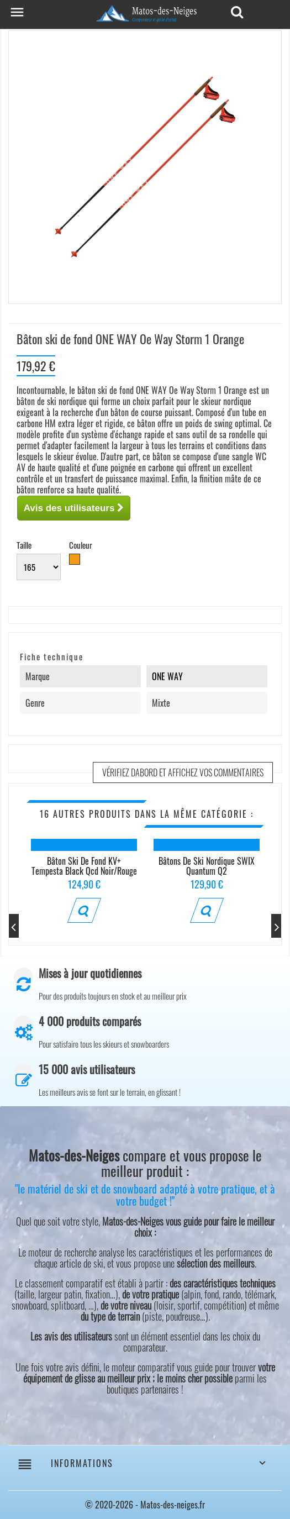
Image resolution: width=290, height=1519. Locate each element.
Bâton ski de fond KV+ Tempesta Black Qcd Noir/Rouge (84, 865)
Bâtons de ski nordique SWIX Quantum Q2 (207, 865)
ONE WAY (167, 676)
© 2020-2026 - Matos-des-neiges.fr (145, 1504)
